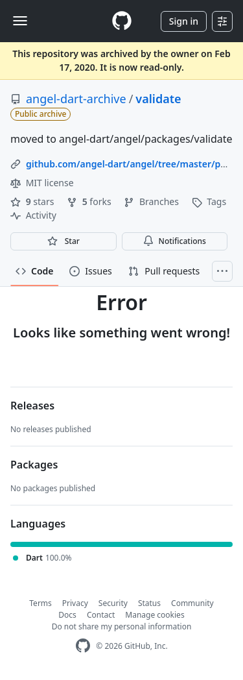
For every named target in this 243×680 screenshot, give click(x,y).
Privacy (75, 603)
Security (113, 603)
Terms (40, 603)
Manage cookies (154, 614)
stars (33, 201)
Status (149, 603)
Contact (101, 614)
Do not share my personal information (122, 626)
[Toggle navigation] (20, 20)
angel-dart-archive (76, 98)
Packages (34, 464)
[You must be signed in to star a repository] (63, 241)
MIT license (42, 182)
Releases (32, 405)
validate (158, 98)
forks (90, 201)
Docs (67, 614)
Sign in (183, 21)
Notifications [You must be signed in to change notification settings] (174, 241)
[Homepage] (121, 21)
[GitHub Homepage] (83, 646)
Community (192, 603)
